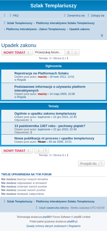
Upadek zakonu (18, 45)
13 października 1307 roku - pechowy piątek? (49, 126)
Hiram (42, 141)
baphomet (44, 116)
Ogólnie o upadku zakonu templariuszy (45, 113)
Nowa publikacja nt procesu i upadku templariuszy (54, 138)
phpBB (46, 217)
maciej (42, 76)
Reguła (21, 79)
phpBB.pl (72, 221)
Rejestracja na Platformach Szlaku (41, 73)
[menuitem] (13, 15)
